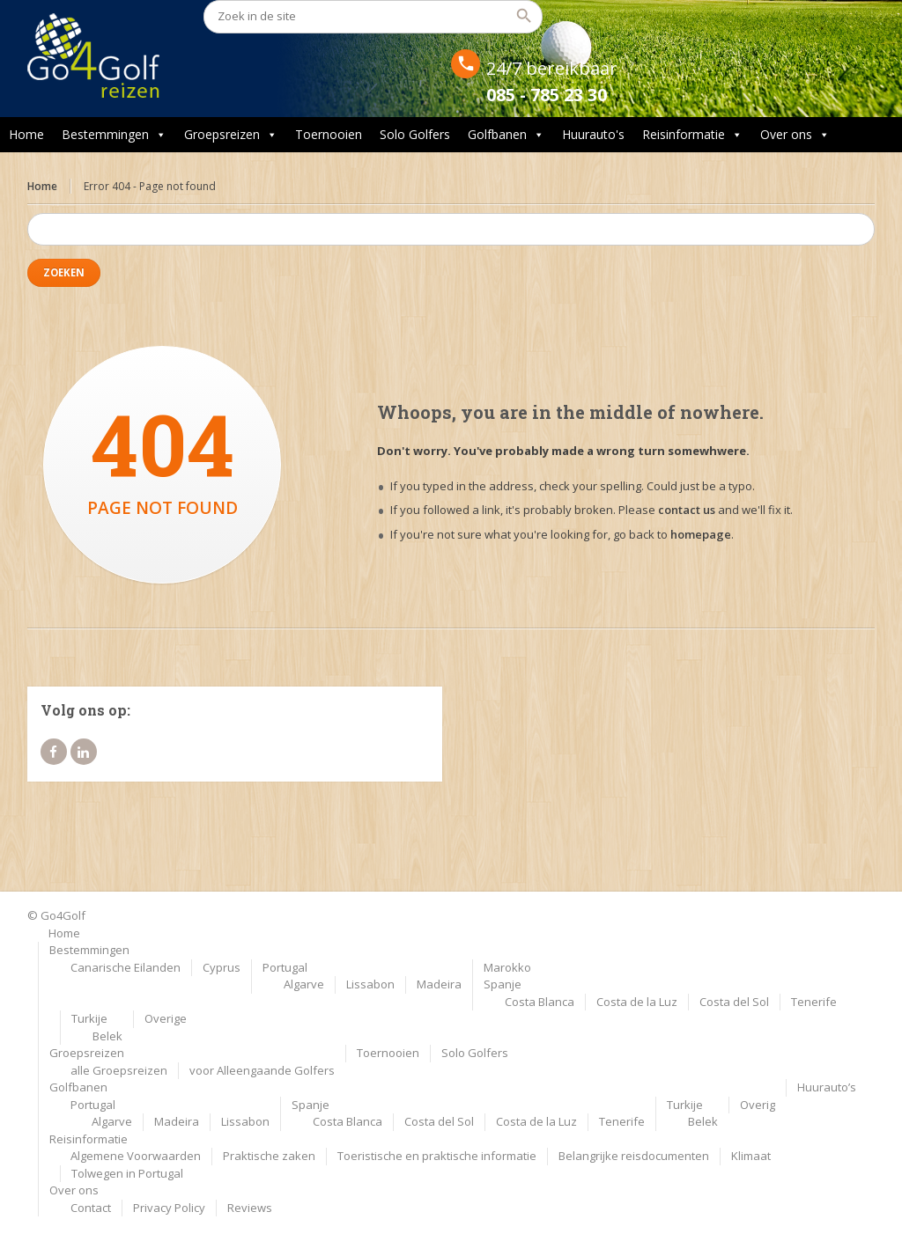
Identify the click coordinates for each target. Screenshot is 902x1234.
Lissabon (370, 984)
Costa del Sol (734, 1002)
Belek (107, 1036)
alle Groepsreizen (118, 1070)
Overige (165, 1018)
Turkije (89, 1018)
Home (26, 134)
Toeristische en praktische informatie (436, 1156)
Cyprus (221, 967)
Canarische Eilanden (125, 967)
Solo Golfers (415, 134)
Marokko (507, 967)
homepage (700, 534)
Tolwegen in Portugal (127, 1173)
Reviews (249, 1208)
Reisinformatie (692, 134)
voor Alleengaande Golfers (262, 1070)
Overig (757, 1105)
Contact (90, 1208)
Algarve (304, 984)
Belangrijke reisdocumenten (633, 1156)
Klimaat (751, 1156)
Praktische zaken (269, 1156)
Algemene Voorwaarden (135, 1156)
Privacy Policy (169, 1208)
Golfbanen (506, 134)
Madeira (439, 984)
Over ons (795, 134)
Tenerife (814, 1002)
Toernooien (328, 134)
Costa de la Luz (636, 1002)
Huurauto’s (826, 1087)
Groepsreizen (230, 134)
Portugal (284, 967)
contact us (686, 510)
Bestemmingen (114, 134)
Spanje (502, 984)
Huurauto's (593, 134)
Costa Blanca (539, 1002)
